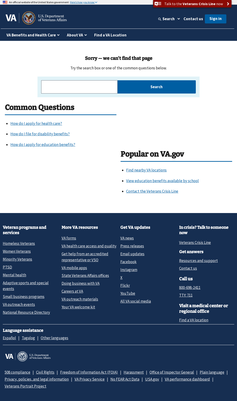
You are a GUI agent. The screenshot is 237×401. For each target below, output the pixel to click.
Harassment (134, 372)
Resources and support (198, 260)
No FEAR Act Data (124, 379)
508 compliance (17, 372)
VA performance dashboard (187, 379)
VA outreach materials (80, 299)
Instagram (128, 269)
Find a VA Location (110, 35)
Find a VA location (193, 320)
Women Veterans (17, 251)
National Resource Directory (26, 312)
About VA (75, 35)
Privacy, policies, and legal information (37, 379)
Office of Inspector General (172, 372)
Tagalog (28, 337)
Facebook (128, 261)
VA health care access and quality (89, 246)
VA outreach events (19, 304)
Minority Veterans (17, 259)
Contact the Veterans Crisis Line (152, 191)
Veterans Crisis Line (195, 242)
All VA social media (135, 301)
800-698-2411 (189, 287)
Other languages (54, 337)
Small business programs (23, 296)
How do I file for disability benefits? (40, 133)
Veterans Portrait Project (25, 386)
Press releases (132, 246)
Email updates (132, 253)
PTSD (7, 267)
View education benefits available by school (162, 180)
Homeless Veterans (19, 243)
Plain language (212, 372)
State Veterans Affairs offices (85, 275)
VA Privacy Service (90, 379)
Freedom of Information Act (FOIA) (89, 372)
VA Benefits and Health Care (31, 35)
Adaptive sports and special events (26, 285)
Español (9, 337)
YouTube (127, 293)
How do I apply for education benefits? (42, 144)
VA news (127, 238)
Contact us (193, 18)
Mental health (14, 275)
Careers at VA (72, 291)
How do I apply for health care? (36, 123)
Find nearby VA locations (146, 170)
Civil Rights (45, 372)
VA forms (69, 238)
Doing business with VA (81, 283)
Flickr (125, 285)
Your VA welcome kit (78, 307)
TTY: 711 (186, 295)
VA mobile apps (74, 267)
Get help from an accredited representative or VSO (85, 256)
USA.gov (152, 379)
